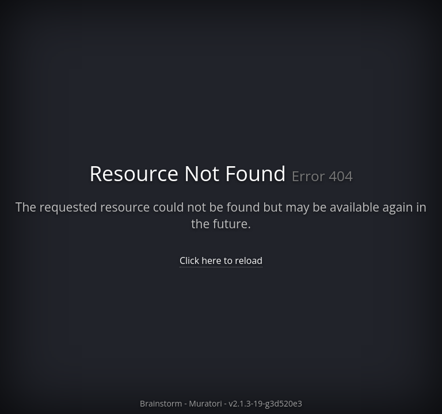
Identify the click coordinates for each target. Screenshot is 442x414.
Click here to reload (221, 260)
